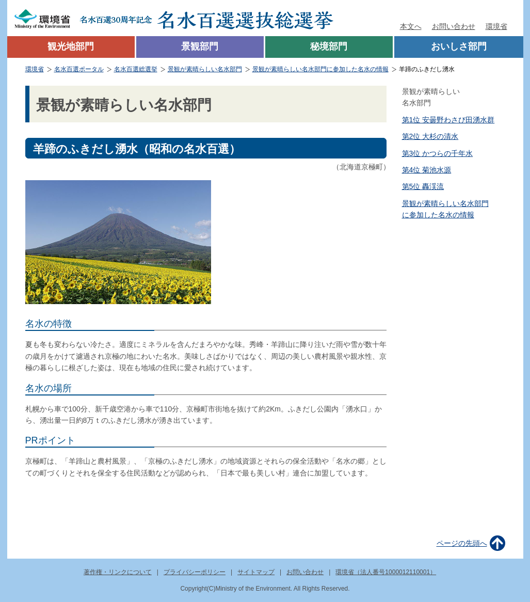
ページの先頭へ (462, 543)
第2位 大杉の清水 (430, 136)
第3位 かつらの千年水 (437, 153)
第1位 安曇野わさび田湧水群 (448, 120)
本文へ (411, 26)
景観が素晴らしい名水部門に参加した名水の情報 (320, 69)
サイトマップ (256, 572)
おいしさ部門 (459, 46)
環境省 (496, 26)
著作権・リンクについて (118, 572)
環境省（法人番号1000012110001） (385, 572)
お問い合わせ (453, 26)
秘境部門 (328, 46)
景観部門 (199, 46)
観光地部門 (70, 46)
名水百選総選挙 (135, 69)
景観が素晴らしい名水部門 (205, 69)
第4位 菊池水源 (427, 170)
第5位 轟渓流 (423, 186)
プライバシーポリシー (195, 572)
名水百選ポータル (79, 69)
